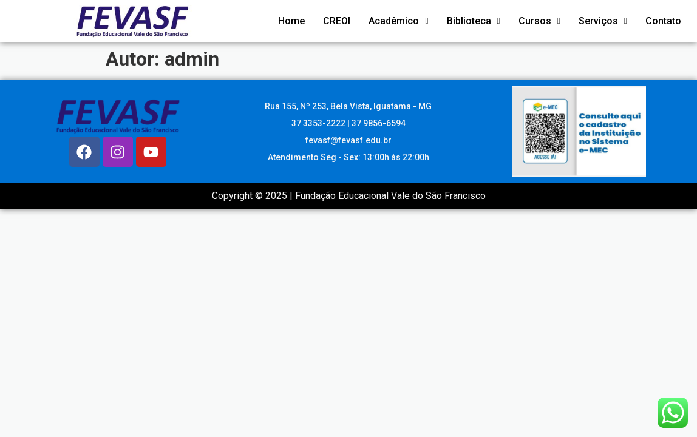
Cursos (539, 21)
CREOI (336, 21)
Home (291, 21)
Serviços (603, 21)
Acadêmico (398, 21)
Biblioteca (473, 21)
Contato (663, 21)
